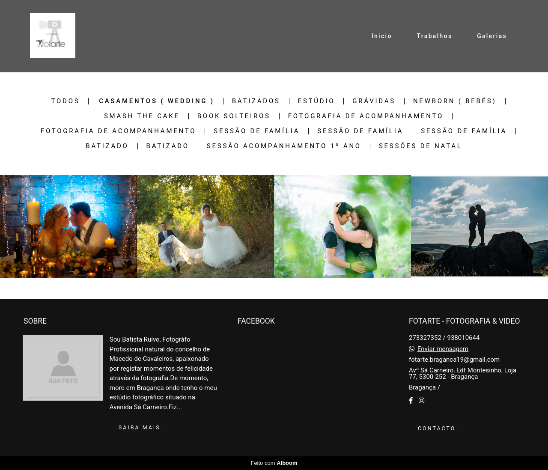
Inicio (382, 36)
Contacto (437, 428)
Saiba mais (140, 427)
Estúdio (316, 101)
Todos (65, 101)
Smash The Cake (142, 116)
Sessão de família (257, 131)
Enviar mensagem (443, 349)
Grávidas (374, 101)
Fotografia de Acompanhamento (366, 116)
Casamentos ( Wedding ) (156, 101)
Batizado (107, 146)
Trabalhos (434, 36)
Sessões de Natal (420, 146)
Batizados (256, 101)
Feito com (273, 463)
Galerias (492, 36)
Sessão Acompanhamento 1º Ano (284, 146)
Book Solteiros (234, 116)
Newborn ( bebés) (455, 101)
